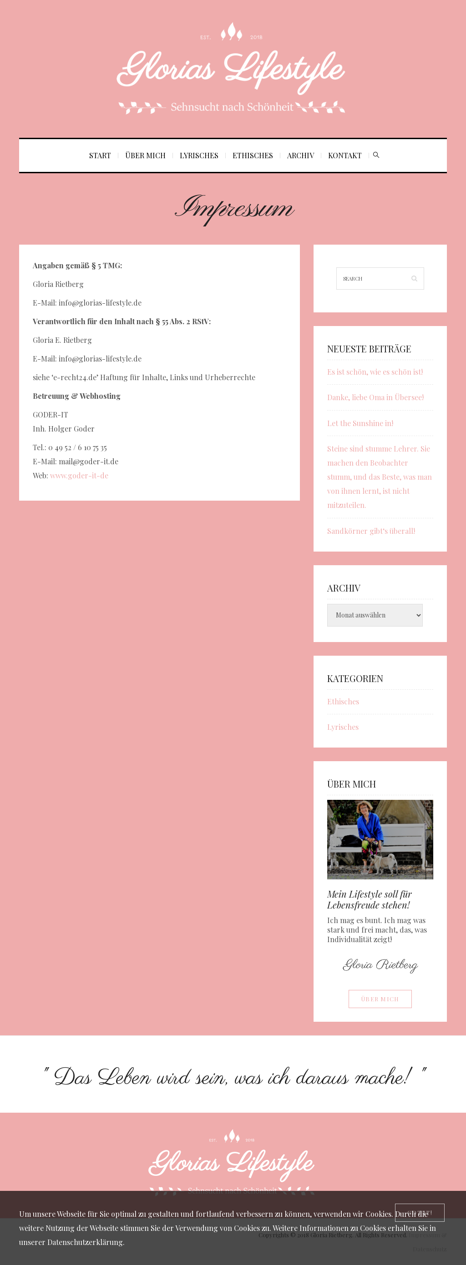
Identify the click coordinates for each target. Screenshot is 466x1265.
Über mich (145, 155)
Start (100, 155)
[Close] (420, 1213)
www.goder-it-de (79, 475)
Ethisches (253, 155)
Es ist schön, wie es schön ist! (375, 371)
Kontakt (345, 155)
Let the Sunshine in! (360, 423)
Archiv (300, 155)
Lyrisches (199, 155)
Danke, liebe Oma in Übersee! (375, 397)
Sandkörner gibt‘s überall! (371, 531)
